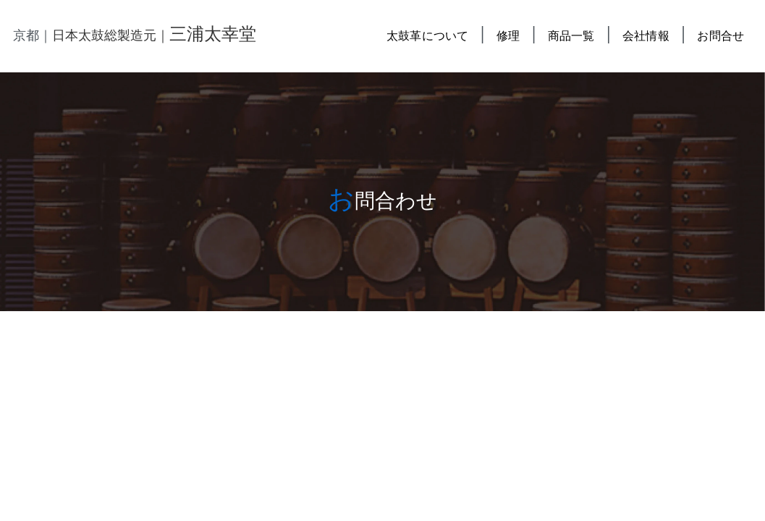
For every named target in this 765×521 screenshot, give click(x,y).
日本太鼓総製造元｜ (110, 35)
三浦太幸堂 (212, 34)
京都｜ (32, 35)
